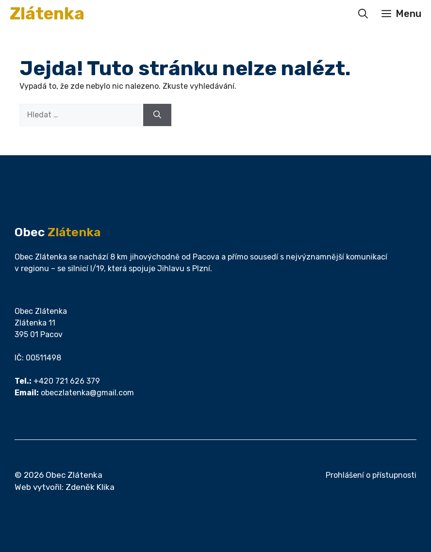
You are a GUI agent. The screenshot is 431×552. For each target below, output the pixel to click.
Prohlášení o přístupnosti (371, 475)
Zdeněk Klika (90, 487)
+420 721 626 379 (66, 381)
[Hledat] (157, 115)
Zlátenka (47, 13)
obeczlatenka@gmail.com (87, 392)
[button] (363, 13)
